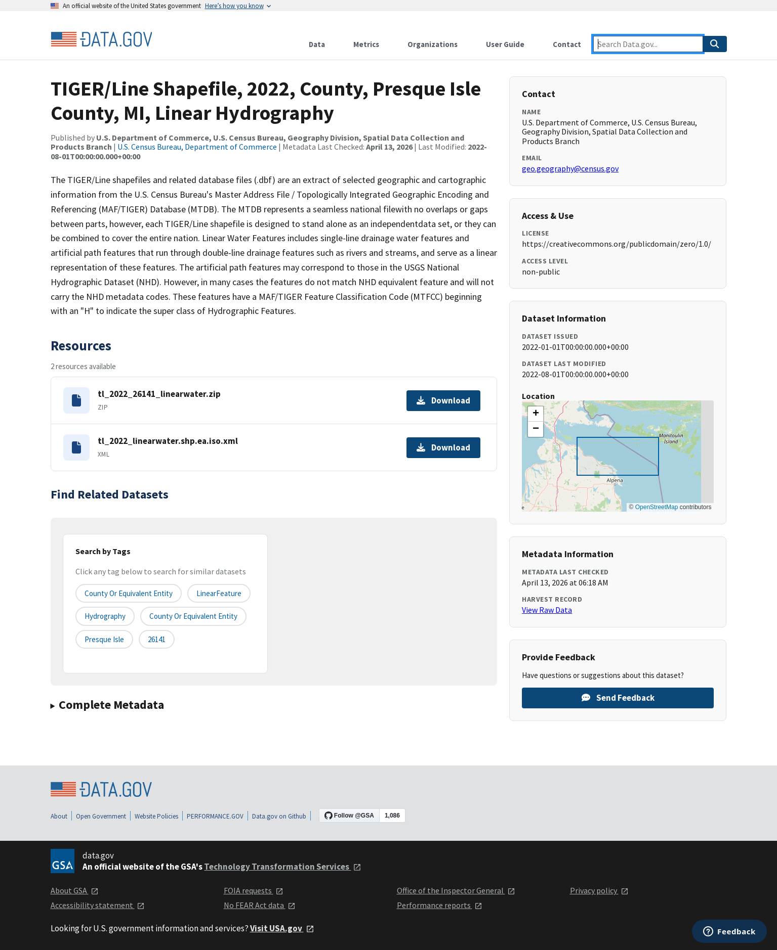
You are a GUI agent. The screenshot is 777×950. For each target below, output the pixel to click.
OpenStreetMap (656, 507)
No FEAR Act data (260, 905)
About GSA (75, 890)
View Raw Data (547, 610)
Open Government (101, 816)
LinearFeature (218, 593)
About (59, 816)
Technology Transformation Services (282, 866)
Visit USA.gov (282, 928)
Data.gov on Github (279, 816)
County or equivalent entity (129, 593)
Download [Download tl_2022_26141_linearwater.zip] (443, 400)
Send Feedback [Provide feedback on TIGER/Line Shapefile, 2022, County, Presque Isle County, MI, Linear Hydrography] (618, 697)
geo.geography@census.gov (570, 168)
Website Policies (156, 816)
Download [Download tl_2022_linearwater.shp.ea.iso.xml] (443, 447)
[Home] (101, 39)
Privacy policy (599, 890)
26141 (157, 639)
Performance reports (439, 905)
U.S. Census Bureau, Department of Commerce (197, 147)
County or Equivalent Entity (193, 616)
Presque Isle (104, 639)
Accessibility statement (98, 905)
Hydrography (105, 616)
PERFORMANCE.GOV (215, 816)
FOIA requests (253, 890)
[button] (535, 414)
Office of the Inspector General (456, 890)
